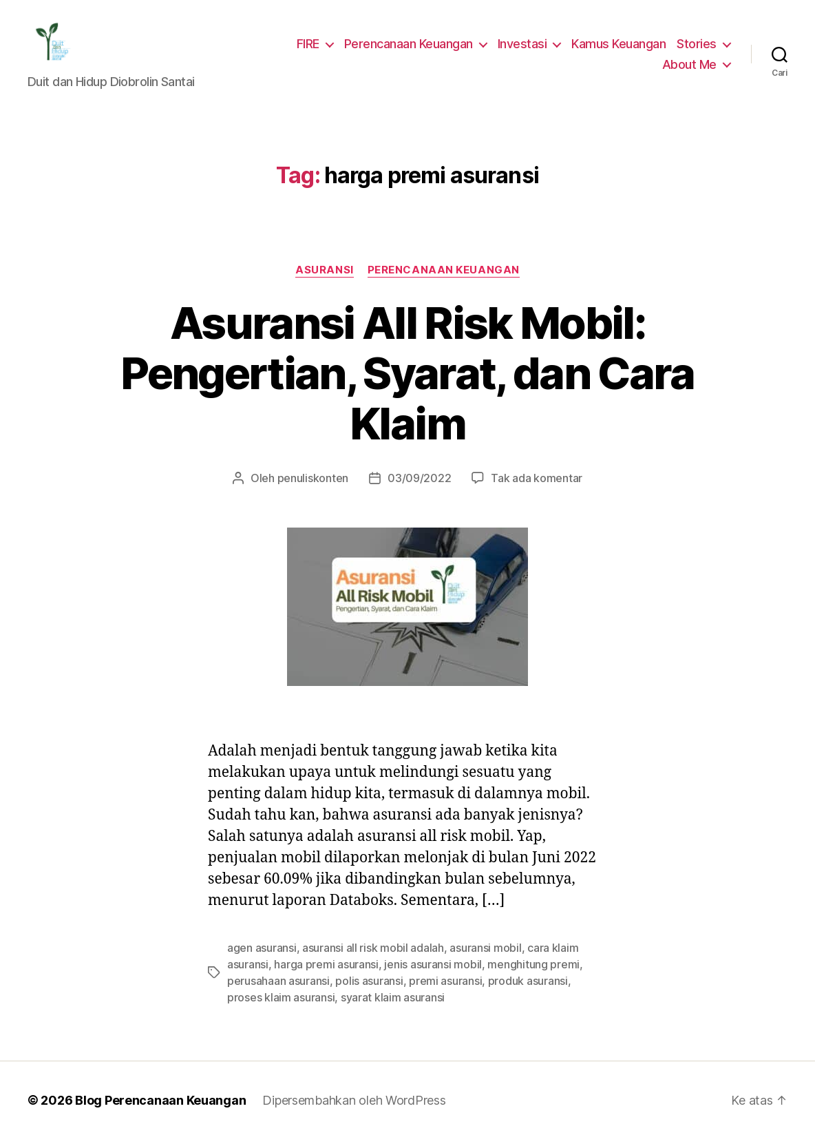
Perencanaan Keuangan (417, 44)
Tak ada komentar (528, 429)
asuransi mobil (475, 898)
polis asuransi (364, 931)
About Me (691, 65)
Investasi (528, 44)
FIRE (315, 44)
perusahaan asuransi (276, 931)
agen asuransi (260, 898)
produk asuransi (516, 931)
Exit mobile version (407, 1107)
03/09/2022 (418, 429)
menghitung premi (519, 915)
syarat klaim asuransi (351, 948)
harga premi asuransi (323, 915)
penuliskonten (320, 429)
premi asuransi (437, 931)
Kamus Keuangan (622, 44)
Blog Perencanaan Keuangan (153, 1051)
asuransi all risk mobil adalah (367, 898)
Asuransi (325, 271)
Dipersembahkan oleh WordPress (343, 1051)
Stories (698, 44)
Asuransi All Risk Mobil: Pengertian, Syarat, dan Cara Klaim (407, 349)
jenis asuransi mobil (425, 915)
